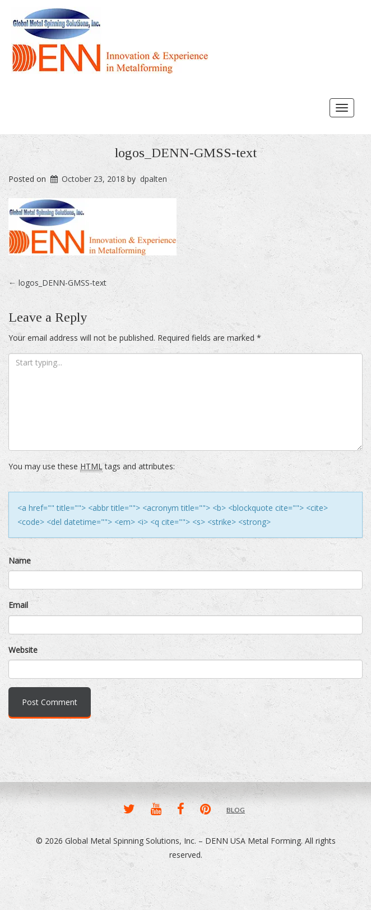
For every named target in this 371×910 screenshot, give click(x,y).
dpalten (153, 178)
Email (18, 605)
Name (19, 560)
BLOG (235, 810)
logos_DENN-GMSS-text (186, 152)
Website (23, 649)
